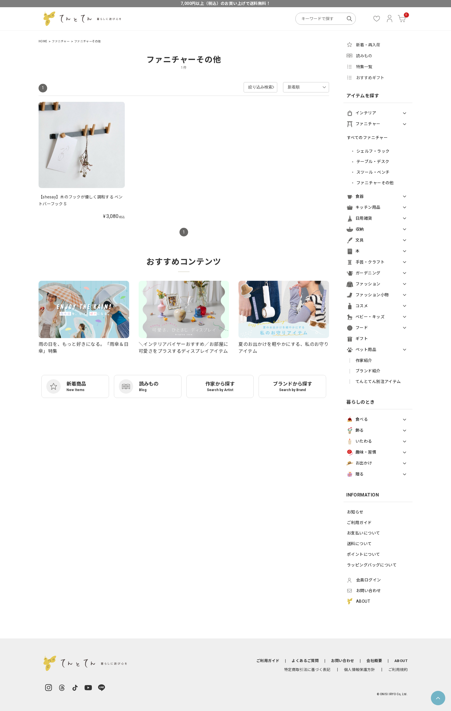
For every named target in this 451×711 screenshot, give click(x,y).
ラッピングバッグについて (372, 565)
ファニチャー (61, 41)
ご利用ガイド (359, 522)
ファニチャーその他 (87, 41)
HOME (43, 41)
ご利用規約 (398, 670)
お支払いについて (363, 533)
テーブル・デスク (372, 161)
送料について (359, 543)
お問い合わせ (342, 661)
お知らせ (355, 512)
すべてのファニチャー (367, 137)
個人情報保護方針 (359, 670)
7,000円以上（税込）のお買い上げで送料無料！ (225, 3)
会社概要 (374, 661)
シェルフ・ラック (372, 151)
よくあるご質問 (305, 661)
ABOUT (401, 661)
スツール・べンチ (372, 172)
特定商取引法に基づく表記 (307, 670)
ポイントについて (363, 554)
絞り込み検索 (246, 87)
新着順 (293, 87)
